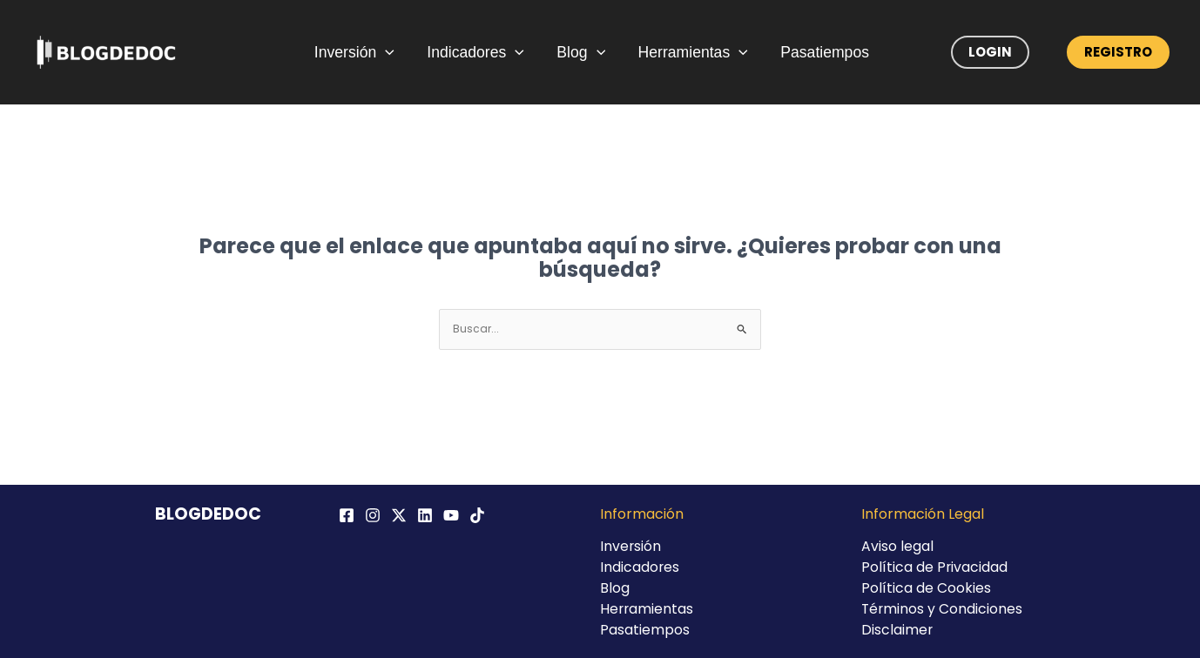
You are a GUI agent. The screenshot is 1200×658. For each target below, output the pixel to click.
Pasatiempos (816, 52)
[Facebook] (346, 515)
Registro (1118, 52)
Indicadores (480, 52)
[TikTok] (477, 515)
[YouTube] (451, 515)
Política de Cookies (926, 588)
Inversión (364, 52)
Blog (581, 52)
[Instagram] (373, 515)
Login (990, 52)
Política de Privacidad (934, 567)
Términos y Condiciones (942, 609)
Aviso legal (897, 546)
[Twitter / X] (399, 515)
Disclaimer (897, 630)
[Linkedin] (425, 515)
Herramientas (690, 52)
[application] (395, 52)
